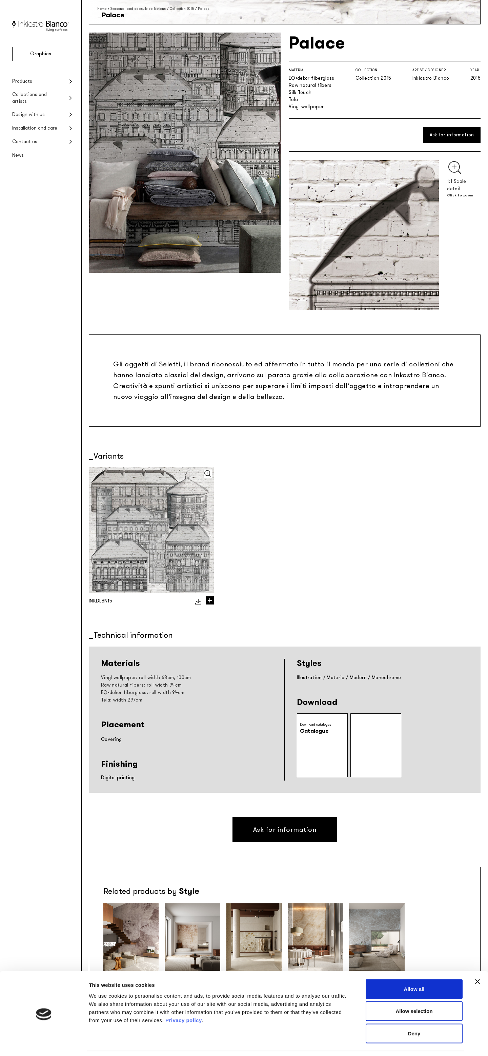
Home (101, 8)
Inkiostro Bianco (430, 78)
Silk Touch (300, 92)
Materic (335, 677)
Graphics (40, 54)
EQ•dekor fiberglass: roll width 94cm (143, 692)
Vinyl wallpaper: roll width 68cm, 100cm (146, 677)
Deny (414, 1011)
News (18, 155)
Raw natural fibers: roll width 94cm (141, 685)
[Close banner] (477, 959)
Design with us (28, 114)
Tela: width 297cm (121, 700)
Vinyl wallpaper (306, 106)
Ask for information (452, 135)
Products (22, 81)
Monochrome (386, 677)
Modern (358, 677)
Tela (293, 99)
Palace (203, 8)
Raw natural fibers (310, 85)
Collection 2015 (182, 8)
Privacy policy (183, 998)
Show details (355, 1042)
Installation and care (34, 128)
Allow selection (413, 989)
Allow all (414, 967)
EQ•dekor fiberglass (311, 78)
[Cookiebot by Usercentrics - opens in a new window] (44, 1043)
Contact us (24, 141)
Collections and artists (29, 97)
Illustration (309, 677)
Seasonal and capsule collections (138, 8)
